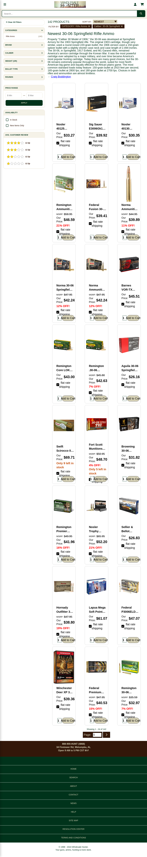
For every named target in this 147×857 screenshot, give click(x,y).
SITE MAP (73, 820)
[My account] (135, 4)
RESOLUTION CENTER (73, 829)
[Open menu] (5, 4)
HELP (73, 812)
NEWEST (99, 21)
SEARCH (73, 777)
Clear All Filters (14, 22)
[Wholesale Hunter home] (70, 4)
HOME (73, 769)
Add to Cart (68, 156)
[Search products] (69, 13)
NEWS (73, 803)
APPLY (24, 103)
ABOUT (73, 786)
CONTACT (73, 795)
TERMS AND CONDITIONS (73, 838)
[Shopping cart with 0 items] (142, 4)
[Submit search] (141, 13)
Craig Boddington (61, 76)
